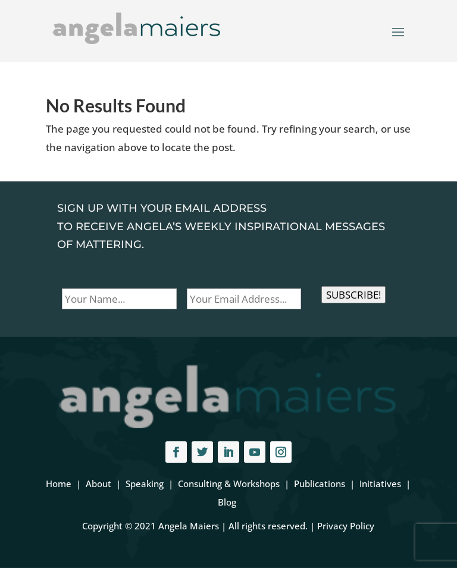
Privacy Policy (345, 526)
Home (58, 483)
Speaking (145, 483)
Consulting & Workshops (229, 483)
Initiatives (380, 483)
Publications (319, 483)
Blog (227, 502)
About (98, 483)
